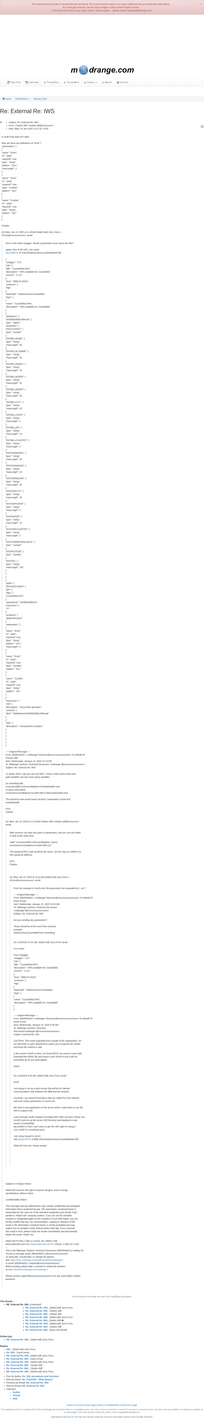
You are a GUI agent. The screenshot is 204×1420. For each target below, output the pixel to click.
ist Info (122, 82)
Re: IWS (10, 1352)
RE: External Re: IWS (37, 1307)
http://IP (24, 1139)
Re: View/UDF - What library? (37, 1379)
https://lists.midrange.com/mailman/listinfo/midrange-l (37, 1260)
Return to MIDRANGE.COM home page (117, 1405)
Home (6, 99)
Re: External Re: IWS (36, 1311)
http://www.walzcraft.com (38, 1244)
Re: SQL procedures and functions (40, 1376)
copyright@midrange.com (129, 1412)
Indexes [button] (90, 82)
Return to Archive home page (81, 1405)
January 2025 (40, 99)
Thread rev (51, 82)
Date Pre (14, 82)
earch (107, 82)
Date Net (32, 82)
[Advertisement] (102, 40)
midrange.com (50, 1409)
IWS (8, 1349)
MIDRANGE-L (22, 99)
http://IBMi (11, 252)
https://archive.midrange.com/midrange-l (28, 1269)
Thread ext (71, 82)
